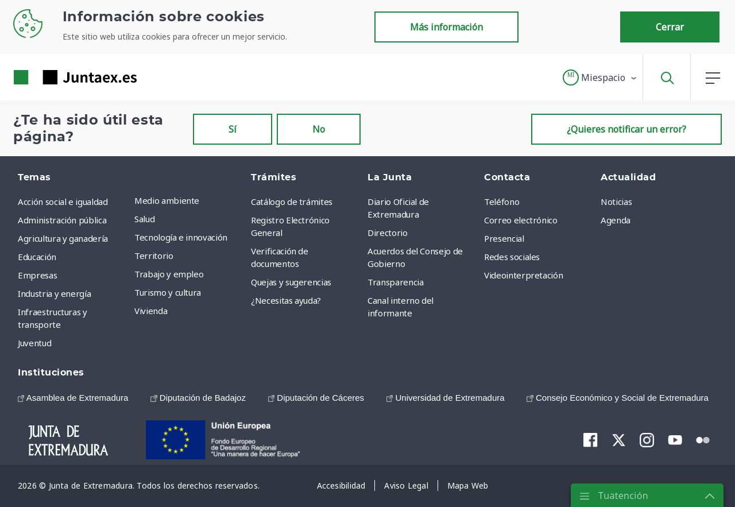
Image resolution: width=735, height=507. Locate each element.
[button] (600, 77)
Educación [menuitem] (37, 256)
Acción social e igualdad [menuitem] (63, 201)
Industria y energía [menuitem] (54, 293)
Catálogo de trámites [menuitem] (291, 201)
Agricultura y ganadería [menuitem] (63, 238)
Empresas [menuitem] (37, 275)
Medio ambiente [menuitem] (166, 200)
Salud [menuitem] (144, 219)
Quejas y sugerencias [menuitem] (291, 282)
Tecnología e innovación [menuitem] (180, 237)
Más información (446, 27)
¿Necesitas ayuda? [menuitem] (286, 300)
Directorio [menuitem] (388, 232)
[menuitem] (73, 397)
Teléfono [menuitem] (501, 201)
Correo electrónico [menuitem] (521, 220)
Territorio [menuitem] (153, 255)
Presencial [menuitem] (504, 238)
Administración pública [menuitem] (62, 220)
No (318, 129)
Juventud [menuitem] (34, 343)
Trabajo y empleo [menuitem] (168, 274)
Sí (233, 129)
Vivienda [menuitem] (150, 310)
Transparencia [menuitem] (395, 282)
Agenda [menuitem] (615, 220)
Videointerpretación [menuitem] (523, 275)
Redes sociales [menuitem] (512, 256)
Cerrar (670, 27)
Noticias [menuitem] (616, 201)
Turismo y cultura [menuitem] (167, 292)
